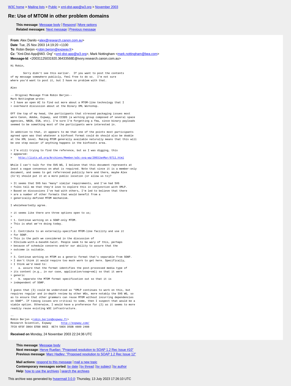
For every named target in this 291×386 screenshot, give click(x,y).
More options (87, 24)
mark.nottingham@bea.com (137, 54)
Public (52, 7)
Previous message (82, 29)
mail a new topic (85, 362)
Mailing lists (36, 7)
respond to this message (54, 362)
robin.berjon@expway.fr (55, 49)
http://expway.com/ (75, 323)
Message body (49, 24)
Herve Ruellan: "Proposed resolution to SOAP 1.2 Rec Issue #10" (87, 349)
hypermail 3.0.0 (64, 379)
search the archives (75, 371)
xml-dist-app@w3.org (76, 7)
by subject (103, 366)
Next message (56, 29)
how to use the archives (42, 371)
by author (120, 366)
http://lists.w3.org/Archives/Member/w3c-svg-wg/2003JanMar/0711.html (71, 158)
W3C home (16, 7)
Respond (69, 24)
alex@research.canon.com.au (60, 40)
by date (72, 366)
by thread (87, 366)
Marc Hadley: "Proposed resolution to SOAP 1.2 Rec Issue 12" (91, 354)
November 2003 (106, 7)
